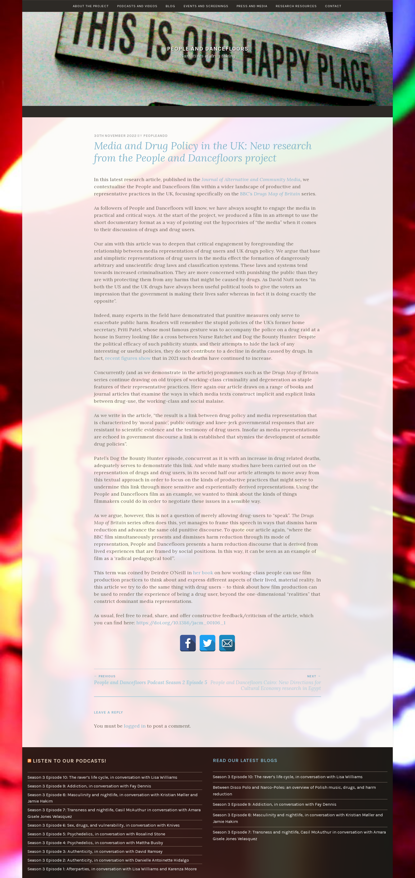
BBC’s (270, 194)
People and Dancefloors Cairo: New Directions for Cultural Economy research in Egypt (264, 682)
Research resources (297, 111)
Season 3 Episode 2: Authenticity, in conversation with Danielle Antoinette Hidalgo (106, 854)
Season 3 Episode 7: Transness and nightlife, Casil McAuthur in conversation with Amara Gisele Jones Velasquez (111, 810)
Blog (170, 111)
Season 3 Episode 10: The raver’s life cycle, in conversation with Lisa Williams (100, 776)
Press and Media (253, 111)
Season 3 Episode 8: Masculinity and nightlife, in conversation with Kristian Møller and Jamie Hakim (110, 795)
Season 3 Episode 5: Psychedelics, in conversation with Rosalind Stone (94, 829)
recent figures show (128, 358)
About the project (89, 111)
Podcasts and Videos (136, 111)
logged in (135, 726)
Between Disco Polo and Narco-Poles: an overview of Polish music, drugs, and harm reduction (291, 789)
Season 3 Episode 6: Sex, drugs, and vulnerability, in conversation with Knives (101, 821)
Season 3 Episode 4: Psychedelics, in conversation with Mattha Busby (93, 837)
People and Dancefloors (207, 48)
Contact (335, 111)
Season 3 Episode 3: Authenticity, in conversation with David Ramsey (92, 845)
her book (203, 573)
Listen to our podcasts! (67, 760)
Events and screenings (206, 111)
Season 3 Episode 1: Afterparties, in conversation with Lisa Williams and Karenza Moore (109, 862)
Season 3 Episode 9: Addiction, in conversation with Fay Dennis (87, 784)
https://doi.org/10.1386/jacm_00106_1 (180, 623)
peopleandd (155, 136)
